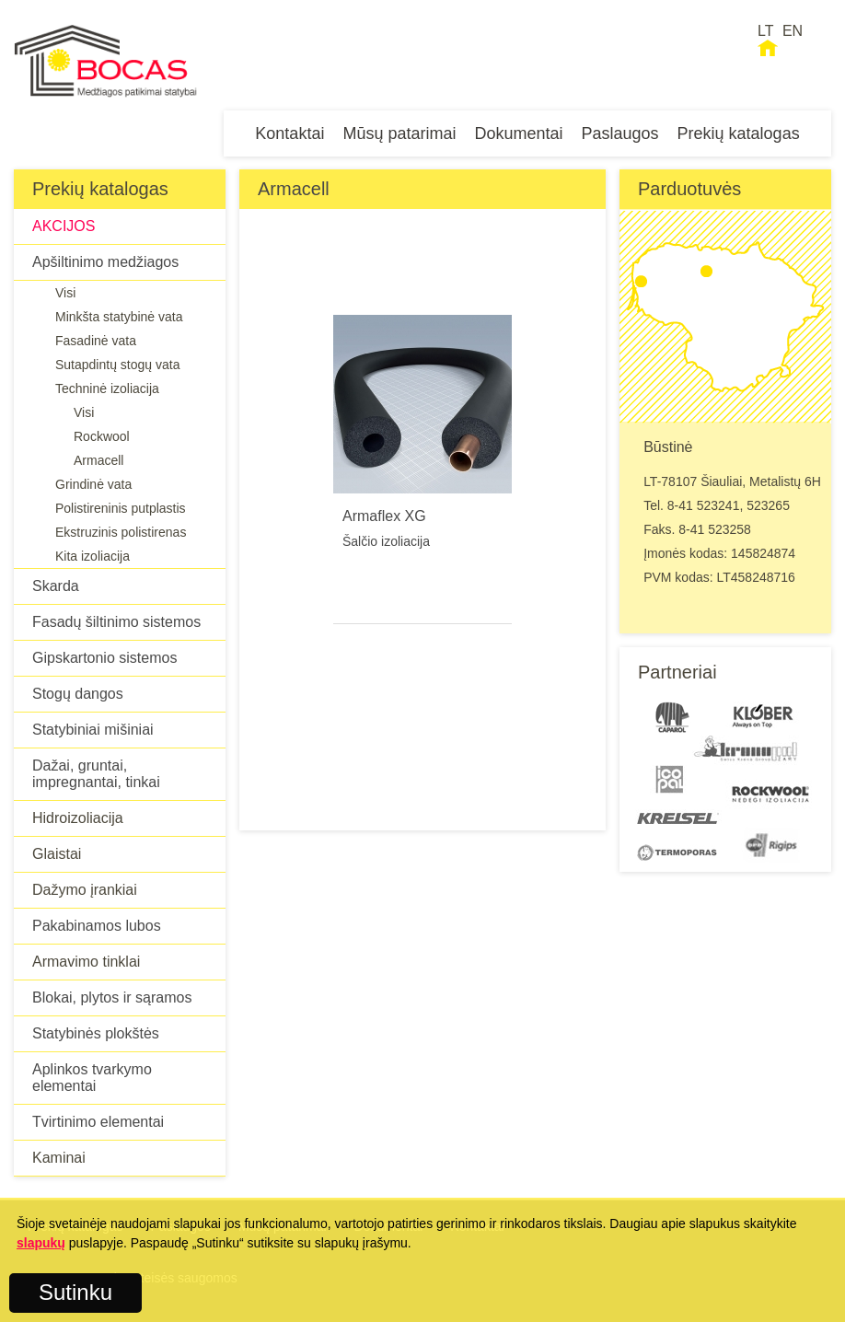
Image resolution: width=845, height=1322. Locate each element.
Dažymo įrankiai (84, 890)
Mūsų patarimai (399, 133)
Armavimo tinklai (86, 961)
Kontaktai (289, 133)
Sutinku (75, 1292)
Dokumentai (518, 133)
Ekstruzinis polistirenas (120, 532)
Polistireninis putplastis (120, 508)
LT (765, 31)
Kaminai (59, 1157)
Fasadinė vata (95, 340)
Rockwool (102, 436)
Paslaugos (620, 133)
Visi (65, 292)
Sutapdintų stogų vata (117, 364)
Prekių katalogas (738, 133)
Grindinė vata (93, 484)
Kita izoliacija (92, 556)
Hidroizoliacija (77, 818)
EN (792, 31)
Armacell (98, 460)
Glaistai (56, 854)
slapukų (41, 1242)
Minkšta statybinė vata (119, 316)
